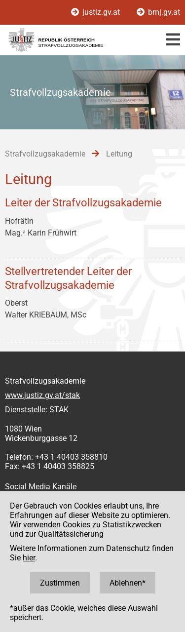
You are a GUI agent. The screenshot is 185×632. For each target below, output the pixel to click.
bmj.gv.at (158, 12)
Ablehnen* (128, 583)
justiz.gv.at (96, 12)
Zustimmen (60, 583)
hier (29, 557)
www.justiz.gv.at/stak (42, 395)
